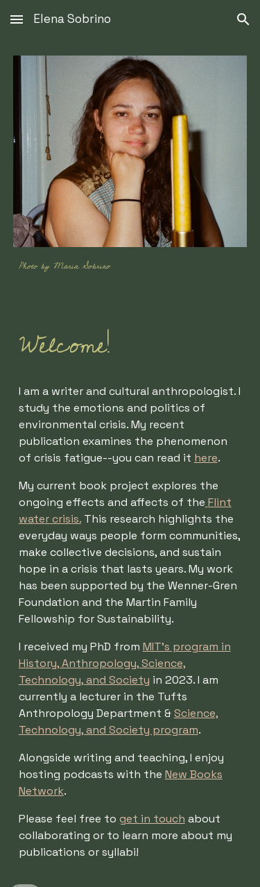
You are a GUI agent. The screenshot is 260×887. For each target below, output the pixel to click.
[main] (130, 265)
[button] (16, 19)
